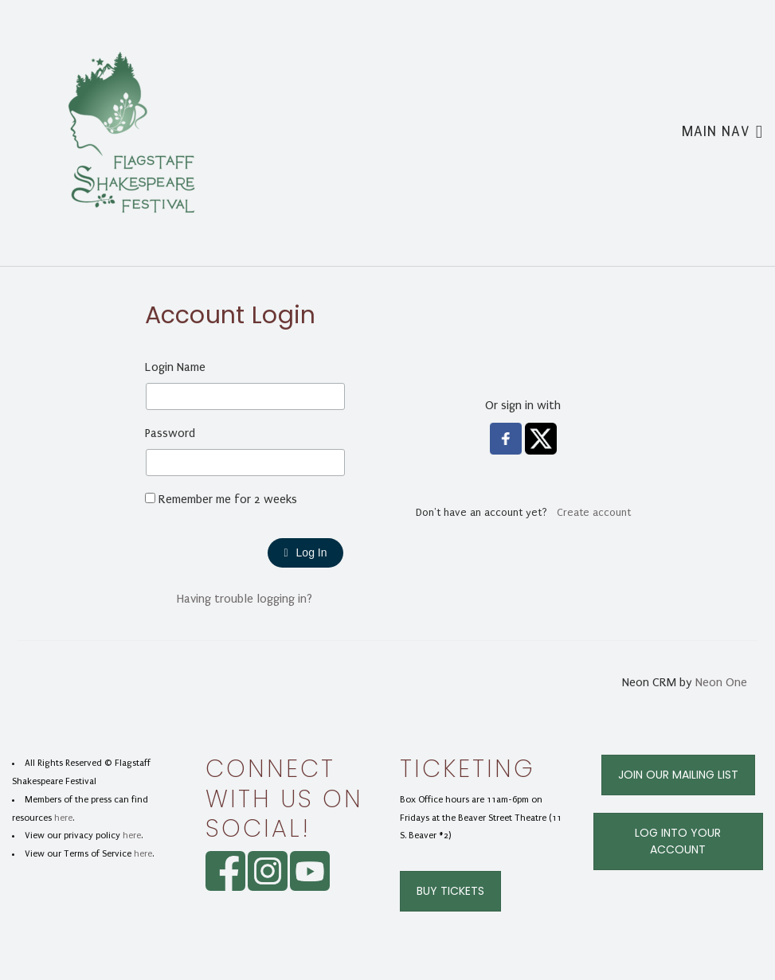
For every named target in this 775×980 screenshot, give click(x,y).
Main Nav (722, 130)
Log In (305, 552)
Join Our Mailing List (678, 775)
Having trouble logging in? (244, 599)
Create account (594, 512)
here (63, 818)
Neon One (721, 682)
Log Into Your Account (678, 841)
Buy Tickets (450, 891)
